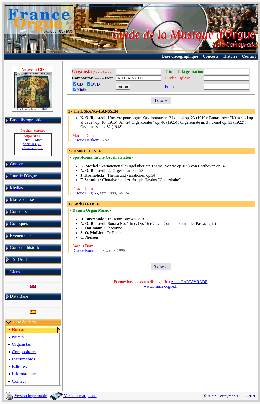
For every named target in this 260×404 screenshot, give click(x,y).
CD (79, 84)
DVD (94, 84)
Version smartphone (73, 396)
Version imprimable (26, 396)
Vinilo (80, 89)
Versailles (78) (32, 146)
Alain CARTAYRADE (189, 282)
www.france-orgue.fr (161, 286)
